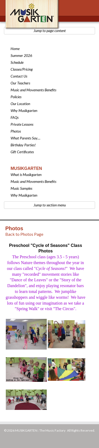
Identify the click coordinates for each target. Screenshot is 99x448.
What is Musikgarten (26, 174)
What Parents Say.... (25, 138)
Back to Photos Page (24, 234)
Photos (16, 131)
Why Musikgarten (24, 110)
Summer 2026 (21, 55)
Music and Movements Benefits (33, 90)
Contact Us (19, 76)
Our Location (20, 103)
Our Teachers (20, 83)
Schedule (17, 62)
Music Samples (21, 188)
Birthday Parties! (23, 145)
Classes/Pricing (22, 69)
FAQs (14, 117)
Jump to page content (50, 30)
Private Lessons (22, 124)
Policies (16, 96)
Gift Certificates (22, 152)
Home (15, 48)
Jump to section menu (50, 205)
